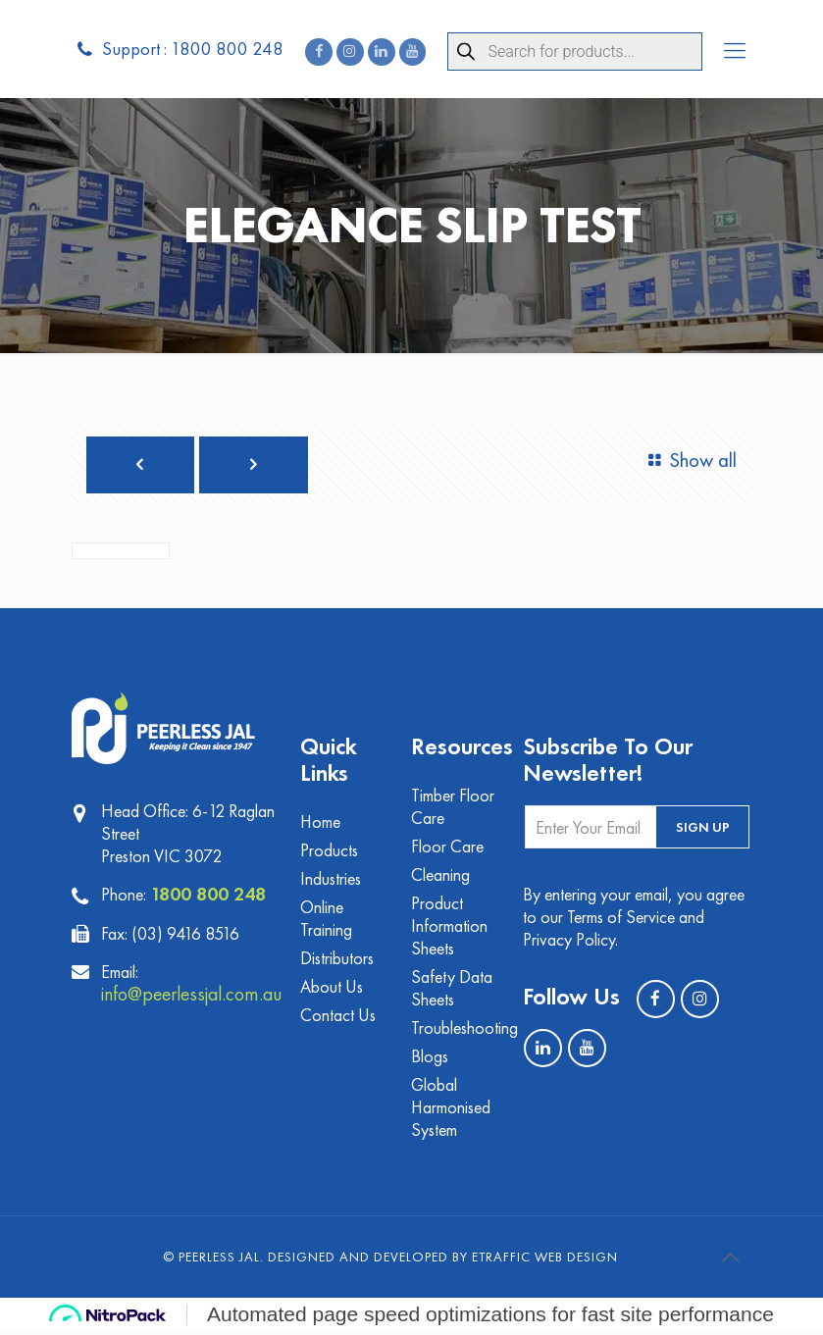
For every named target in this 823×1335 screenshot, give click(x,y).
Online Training (326, 921)
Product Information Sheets (449, 928)
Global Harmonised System (451, 1110)
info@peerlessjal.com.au (195, 994)
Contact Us (338, 1017)
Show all (689, 462)
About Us (331, 989)
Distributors (337, 961)
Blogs (429, 1059)
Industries (330, 881)
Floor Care (447, 849)
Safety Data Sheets (451, 990)
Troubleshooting (454, 1030)
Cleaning (440, 877)
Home (320, 824)
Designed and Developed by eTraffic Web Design (443, 1259)
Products (329, 853)
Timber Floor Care (452, 809)
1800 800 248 (208, 895)
